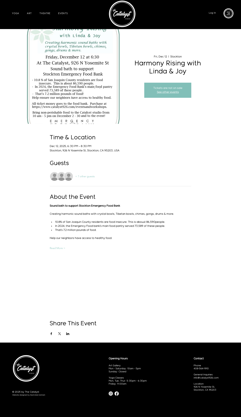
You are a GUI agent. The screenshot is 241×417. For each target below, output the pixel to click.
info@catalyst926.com (206, 378)
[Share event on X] (59, 333)
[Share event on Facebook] (51, 333)
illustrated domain (37, 395)
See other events (168, 92)
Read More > (57, 248)
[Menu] (228, 13)
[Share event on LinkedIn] (67, 333)
